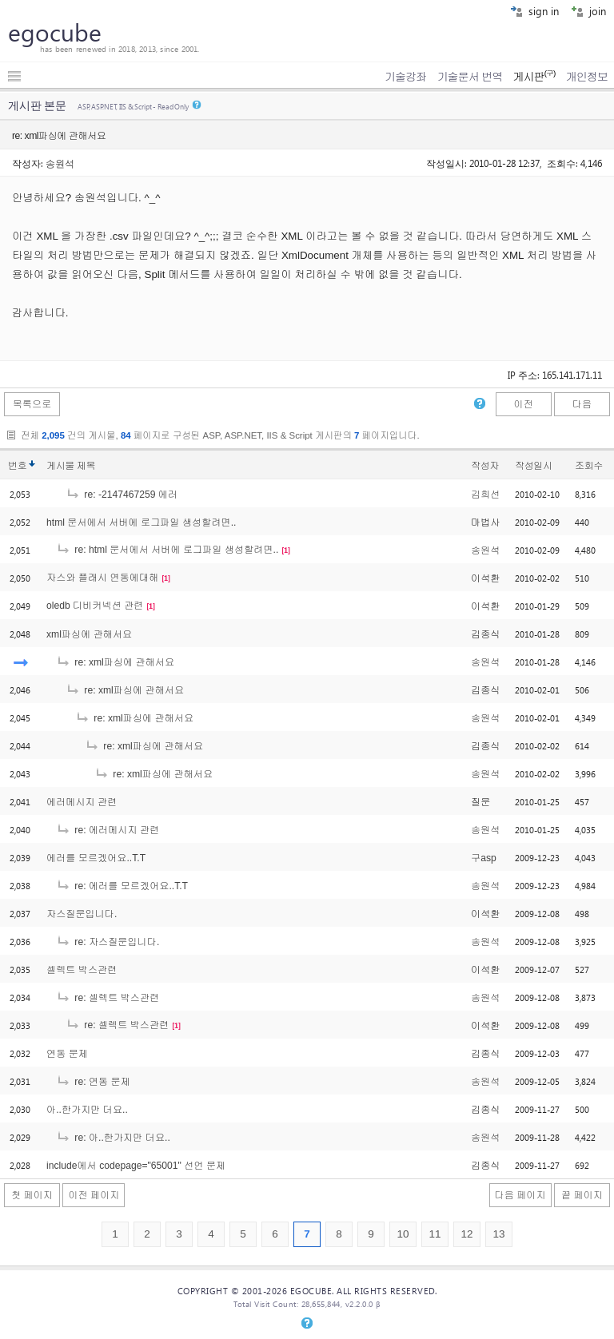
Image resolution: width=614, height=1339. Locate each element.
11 (435, 1234)
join (588, 11)
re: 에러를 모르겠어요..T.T (122, 886)
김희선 (485, 494)
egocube (55, 32)
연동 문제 (67, 1053)
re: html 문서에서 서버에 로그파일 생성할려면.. (167, 549)
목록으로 (32, 404)
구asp (483, 858)
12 (466, 1234)
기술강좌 (405, 76)
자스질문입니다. (81, 914)
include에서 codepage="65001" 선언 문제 (135, 1165)
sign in (534, 11)
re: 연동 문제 (93, 1081)
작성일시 (533, 465)
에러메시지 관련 (81, 802)
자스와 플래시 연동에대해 (102, 577)
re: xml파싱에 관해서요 (115, 662)
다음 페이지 (520, 1195)
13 (498, 1234)
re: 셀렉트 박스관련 (107, 997)
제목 (86, 465)
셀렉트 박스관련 (81, 969)
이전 (522, 404)
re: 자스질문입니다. (107, 942)
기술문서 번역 (470, 76)
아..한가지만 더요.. (87, 1109)
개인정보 (587, 76)
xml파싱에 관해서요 (89, 634)
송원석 (60, 163)
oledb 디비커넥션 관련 (94, 605)
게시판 (533, 76)
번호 (17, 465)
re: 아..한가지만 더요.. (113, 1137)
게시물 (70, 465)
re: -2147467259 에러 (121, 494)
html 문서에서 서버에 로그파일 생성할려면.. (141, 522)
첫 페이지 (32, 1195)
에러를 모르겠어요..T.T (96, 858)
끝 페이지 (582, 1195)
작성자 (485, 465)
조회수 (589, 465)
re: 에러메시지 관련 (107, 830)
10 (403, 1234)
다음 (582, 404)
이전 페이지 (93, 1195)
